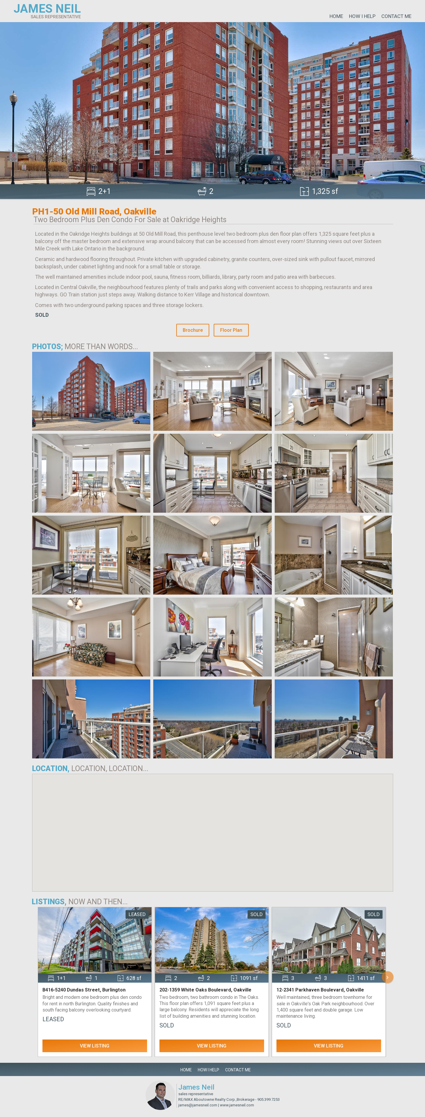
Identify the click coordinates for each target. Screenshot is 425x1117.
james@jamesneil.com (197, 1105)
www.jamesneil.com (237, 1105)
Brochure (193, 330)
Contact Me (396, 16)
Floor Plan (231, 330)
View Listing (94, 1046)
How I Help (362, 16)
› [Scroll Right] (387, 977)
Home (336, 16)
